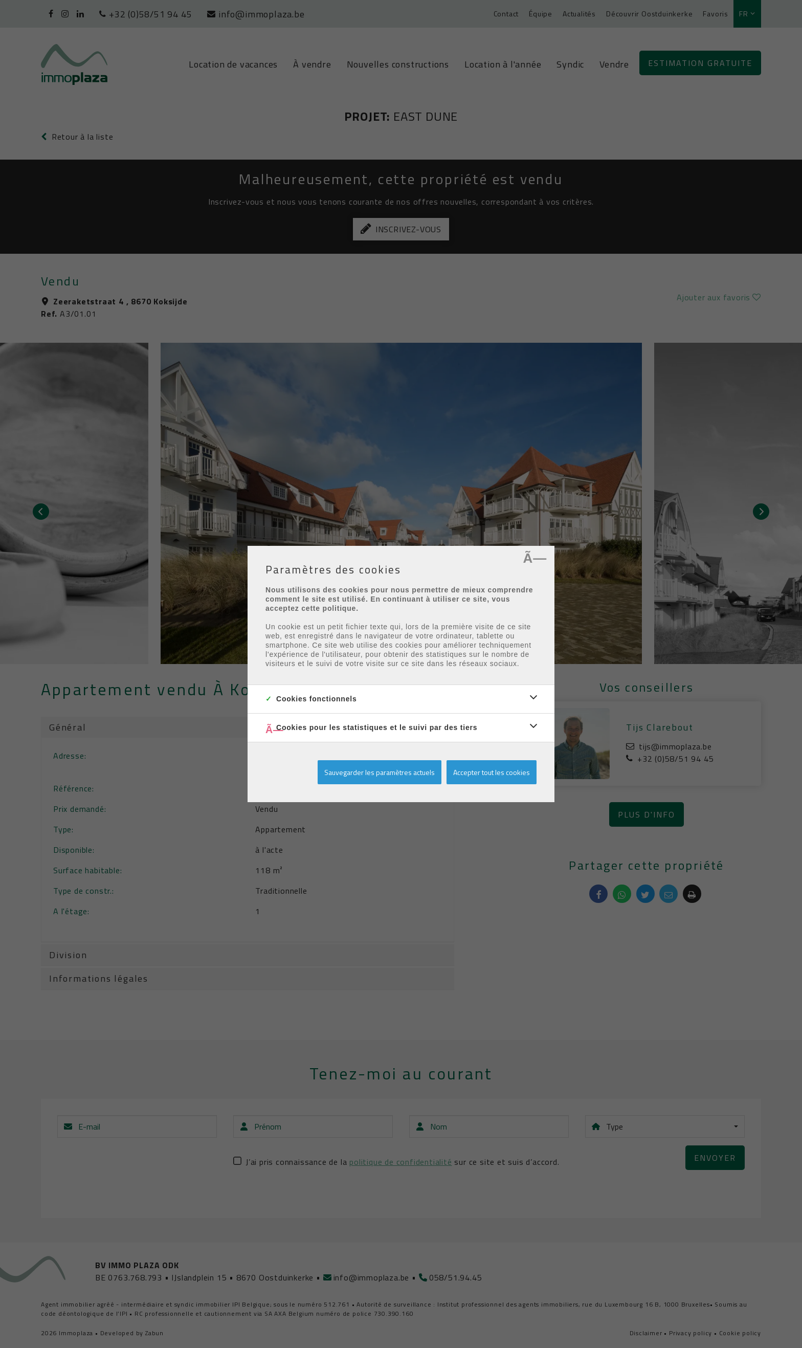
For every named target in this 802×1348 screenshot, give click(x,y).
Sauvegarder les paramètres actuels (379, 772)
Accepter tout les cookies (491, 772)
